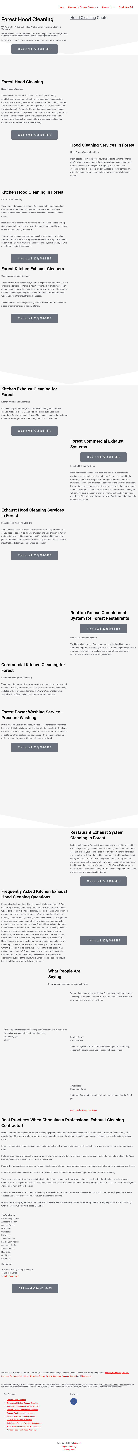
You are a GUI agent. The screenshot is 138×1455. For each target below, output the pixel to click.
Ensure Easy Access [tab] (10, 1218)
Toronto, (108, 1372)
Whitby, (53, 1376)
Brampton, (61, 1376)
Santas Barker (76, 1110)
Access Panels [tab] (8, 1225)
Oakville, (127, 1372)
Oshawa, (46, 1376)
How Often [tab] (6, 1228)
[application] (97, 7)
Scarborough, (17, 1376)
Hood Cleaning (83, 17)
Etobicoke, (27, 1376)
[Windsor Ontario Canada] (103, 1273)
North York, (118, 1372)
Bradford (80, 1376)
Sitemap (77, 1443)
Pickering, (37, 1376)
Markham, (5, 1376)
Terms (73, 1449)
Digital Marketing (69, 1446)
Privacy (65, 1449)
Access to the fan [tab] (9, 1222)
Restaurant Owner (91, 1110)
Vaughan (71, 1376)
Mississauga (93, 1376)
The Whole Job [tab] (8, 1215)
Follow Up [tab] (5, 1235)
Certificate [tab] (6, 1232)
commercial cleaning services (115, 1384)
